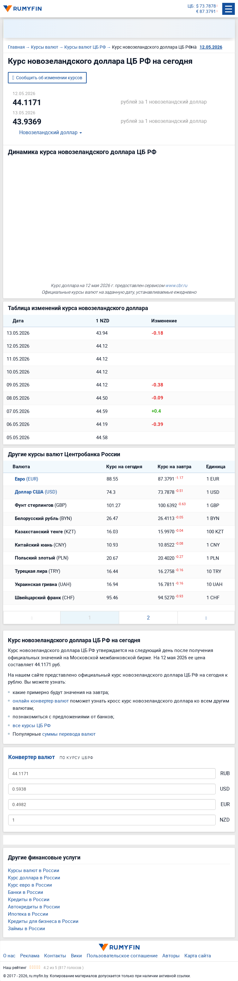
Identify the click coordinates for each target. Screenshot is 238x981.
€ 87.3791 (206, 11)
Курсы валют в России (33, 870)
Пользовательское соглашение (122, 955)
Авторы (171, 955)
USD (225, 789)
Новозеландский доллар (46, 132)
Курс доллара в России (34, 877)
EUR (225, 804)
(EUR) (22, 479)
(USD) (32, 491)
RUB (225, 773)
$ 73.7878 (206, 6)
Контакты (55, 955)
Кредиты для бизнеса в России (43, 921)
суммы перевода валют (69, 734)
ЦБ (191, 6)
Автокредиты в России (34, 906)
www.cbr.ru (176, 285)
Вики (76, 955)
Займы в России (26, 928)
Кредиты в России (28, 899)
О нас (9, 955)
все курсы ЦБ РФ (32, 725)
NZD (225, 820)
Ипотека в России (28, 914)
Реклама (29, 955)
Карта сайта (197, 955)
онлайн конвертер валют (41, 700)
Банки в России (25, 892)
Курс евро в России (30, 885)
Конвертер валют (31, 757)
